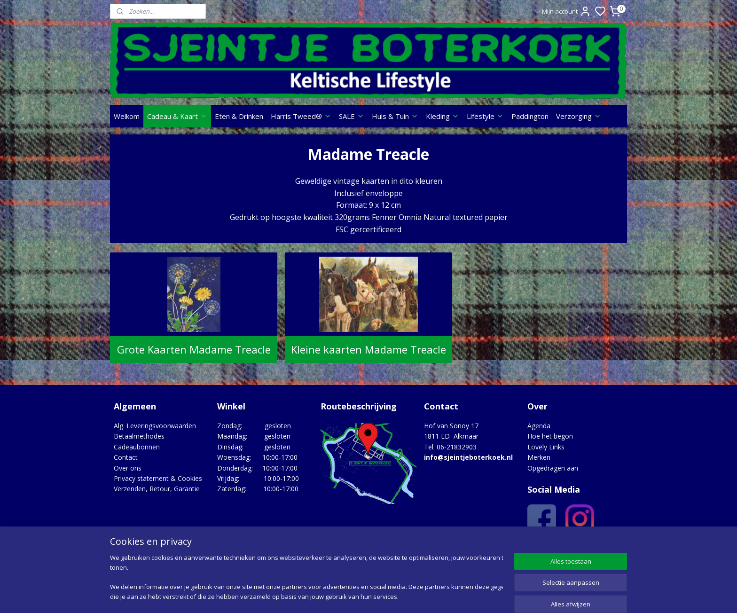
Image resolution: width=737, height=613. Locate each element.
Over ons (127, 468)
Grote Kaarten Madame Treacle (193, 349)
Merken (538, 457)
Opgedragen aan (552, 468)
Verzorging (578, 116)
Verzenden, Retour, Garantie (157, 488)
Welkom (127, 116)
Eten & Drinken (239, 116)
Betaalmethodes (139, 436)
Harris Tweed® (301, 116)
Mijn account (566, 11)
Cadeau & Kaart (177, 116)
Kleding (442, 116)
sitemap (405, 595)
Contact (126, 457)
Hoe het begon (550, 436)
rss (425, 595)
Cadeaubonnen (137, 446)
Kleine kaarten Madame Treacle (368, 349)
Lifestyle (485, 116)
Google (607, 548)
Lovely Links (546, 446)
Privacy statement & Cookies (158, 478)
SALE (351, 116)
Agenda (538, 425)
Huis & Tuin (395, 116)
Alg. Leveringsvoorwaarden (155, 425)
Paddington (530, 116)
